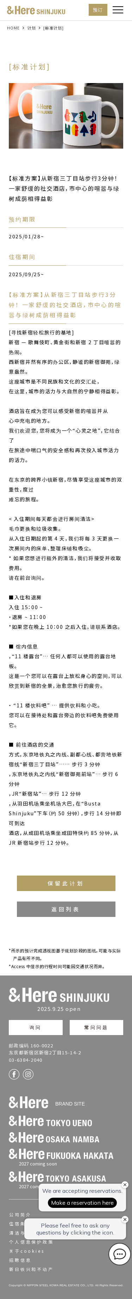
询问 (36, 1027)
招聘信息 (20, 1260)
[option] (66, 116)
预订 (98, 9)
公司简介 (20, 1214)
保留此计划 (66, 883)
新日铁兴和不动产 (31, 1269)
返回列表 (66, 909)
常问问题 (96, 1027)
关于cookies (27, 1251)
